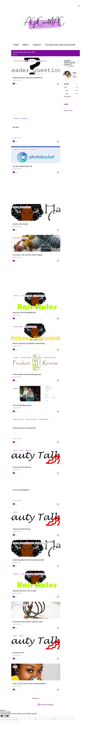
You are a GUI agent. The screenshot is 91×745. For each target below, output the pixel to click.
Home (15, 45)
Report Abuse (68, 110)
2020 (65, 87)
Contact (36, 45)
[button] (58, 84)
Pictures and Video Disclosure (60, 45)
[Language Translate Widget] (74, 63)
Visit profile (75, 76)
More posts (35, 698)
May (66, 94)
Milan (74, 73)
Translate (69, 66)
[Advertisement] (35, 101)
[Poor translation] (7, 716)
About (25, 45)
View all (15, 54)
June (66, 90)
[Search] (79, 6)
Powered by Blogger (45, 704)
